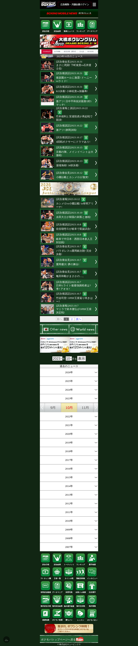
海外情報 (92, 605)
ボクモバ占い (92, 619)
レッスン (80, 619)
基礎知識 (45, 619)
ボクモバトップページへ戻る (62, 639)
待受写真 (69, 591)
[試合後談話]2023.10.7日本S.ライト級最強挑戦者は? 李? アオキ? (73, 285)
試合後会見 (47, 51)
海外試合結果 (57, 605)
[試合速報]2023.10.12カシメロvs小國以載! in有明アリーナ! (75, 203)
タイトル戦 (69, 577)
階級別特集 (80, 577)
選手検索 (92, 563)
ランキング (80, 30)
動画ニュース (69, 30)
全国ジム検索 (80, 591)
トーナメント (69, 563)
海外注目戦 (80, 605)
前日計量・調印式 (70, 51)
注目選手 (92, 591)
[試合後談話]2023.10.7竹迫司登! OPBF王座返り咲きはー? (74, 297)
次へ (78, 319)
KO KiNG (91, 51)
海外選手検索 (69, 605)
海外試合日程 (45, 605)
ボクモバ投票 (57, 619)
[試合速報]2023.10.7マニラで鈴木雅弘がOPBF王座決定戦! (74, 309)
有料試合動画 (45, 591)
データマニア (92, 30)
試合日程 (45, 30)
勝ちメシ (69, 619)
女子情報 (57, 51)
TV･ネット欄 (45, 577)
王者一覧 (57, 577)
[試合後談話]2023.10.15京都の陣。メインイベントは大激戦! (74, 151)
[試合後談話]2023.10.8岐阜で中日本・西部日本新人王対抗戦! (74, 238)
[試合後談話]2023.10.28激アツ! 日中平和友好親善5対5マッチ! (73, 100)
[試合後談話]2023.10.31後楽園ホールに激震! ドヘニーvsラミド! (74, 77)
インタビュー (92, 577)
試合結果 (57, 30)
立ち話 (81, 51)
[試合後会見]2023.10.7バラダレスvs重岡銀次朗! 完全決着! (73, 250)
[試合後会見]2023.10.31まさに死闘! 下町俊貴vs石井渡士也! (73, 65)
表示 (81, 358)
